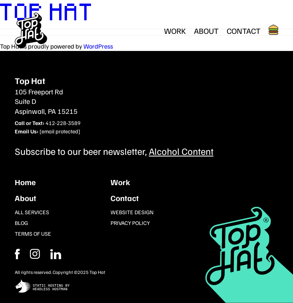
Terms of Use (33, 233)
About (206, 31)
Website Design (132, 212)
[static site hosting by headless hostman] (147, 287)
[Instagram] (56, 254)
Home (25, 182)
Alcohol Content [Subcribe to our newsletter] (181, 151)
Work (175, 31)
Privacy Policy (130, 222)
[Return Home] (31, 30)
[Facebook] (35, 254)
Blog (21, 222)
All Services (32, 212)
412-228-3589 (63, 122)
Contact (244, 31)
